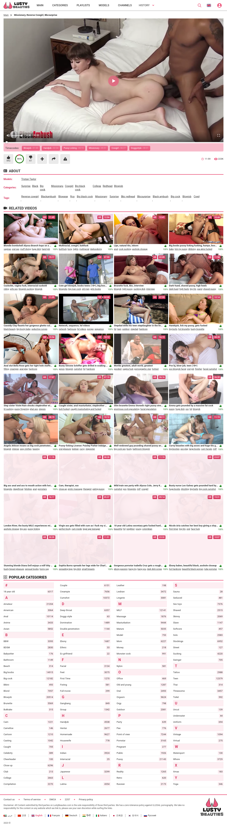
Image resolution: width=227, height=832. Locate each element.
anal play (24, 369)
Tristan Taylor (28, 179)
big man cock (74, 289)
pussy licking (34, 529)
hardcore (143, 329)
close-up (63, 489)
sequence (99, 329)
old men (85, 289)
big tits (193, 289)
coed (196, 196)
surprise (25, 186)
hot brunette (184, 329)
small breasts (88, 569)
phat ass (34, 409)
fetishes (28, 489)
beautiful (118, 529)
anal (116, 249)
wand (199, 289)
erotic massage (75, 489)
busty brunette (197, 329)
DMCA (52, 799)
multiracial (84, 249)
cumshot (78, 369)
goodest (118, 369)
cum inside (77, 529)
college (97, 186)
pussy (172, 409)
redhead (107, 186)
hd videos (81, 329)
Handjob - (50, 148)
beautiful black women (192, 569)
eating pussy (98, 489)
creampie (14, 369)
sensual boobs (32, 569)
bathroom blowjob (141, 449)
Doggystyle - (139, 148)
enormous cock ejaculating (127, 409)
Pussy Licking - (74, 148)
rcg (72, 196)
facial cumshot (210, 369)
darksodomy (96, 249)
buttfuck (63, 249)
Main (6, 15)
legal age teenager (91, 529)
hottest (155, 369)
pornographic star (142, 369)
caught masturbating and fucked (85, 409)
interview (150, 289)
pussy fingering (21, 409)
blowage (63, 196)
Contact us (9, 799)
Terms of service (32, 799)
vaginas (7, 249)
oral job (190, 369)
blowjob (118, 186)
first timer (173, 529)
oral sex (15, 249)
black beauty (10, 329)
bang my (133, 569)
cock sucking (125, 249)
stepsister (90, 449)
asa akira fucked (204, 249)
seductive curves (39, 329)
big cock (42, 188)
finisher (198, 369)
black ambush (160, 196)
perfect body (65, 529)
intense (15, 449)
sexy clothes (26, 449)
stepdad (134, 329)
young (138, 529)
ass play (184, 449)
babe (171, 249)
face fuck (195, 529)
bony (70, 249)
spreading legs (66, 569)
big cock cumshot (207, 489)
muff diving (25, 249)
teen (119, 329)
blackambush (48, 196)
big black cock (80, 188)
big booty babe (23, 329)
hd (115, 329)
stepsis (42, 409)
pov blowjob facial (177, 369)
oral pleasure (65, 449)
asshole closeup (140, 249)
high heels (184, 289)
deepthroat (18, 489)
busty (129, 449)
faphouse (71, 329)
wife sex (14, 289)
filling (6, 369)
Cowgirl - (119, 148)
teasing (35, 449)
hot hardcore (175, 569)
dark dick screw (154, 569)
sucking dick (139, 289)
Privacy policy (86, 799)
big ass (23, 529)
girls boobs (95, 289)
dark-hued (173, 289)
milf (215, 449)
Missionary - (97, 148)
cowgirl (69, 186)
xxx (187, 409)
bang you (142, 569)
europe (90, 329)
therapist (87, 489)
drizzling (185, 489)
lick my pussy (181, 249)
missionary (57, 186)
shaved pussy (209, 289)
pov (125, 489)
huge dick (36, 249)
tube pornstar (210, 569)
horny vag (44, 569)
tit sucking (8, 409)
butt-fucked (64, 409)
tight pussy (127, 289)
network (63, 329)
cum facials (206, 449)
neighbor (130, 529)
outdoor (126, 329)
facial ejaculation (148, 409)
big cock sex (120, 449)
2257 (67, 799)
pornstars (42, 489)
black (35, 186)
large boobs (194, 449)
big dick (77, 569)
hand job (46, 249)
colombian (147, 529)
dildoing (192, 249)
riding (6, 289)
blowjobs (63, 289)
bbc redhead (128, 196)
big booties (174, 449)
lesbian (75, 449)
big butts (173, 329)
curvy (82, 449)
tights (75, 249)
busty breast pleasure (14, 569)
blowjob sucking (26, 289)
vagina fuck (128, 369)
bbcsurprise (143, 196)
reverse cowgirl (30, 196)
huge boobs (174, 489)
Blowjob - (31, 148)
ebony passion (121, 569)
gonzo (62, 369)
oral (188, 529)
